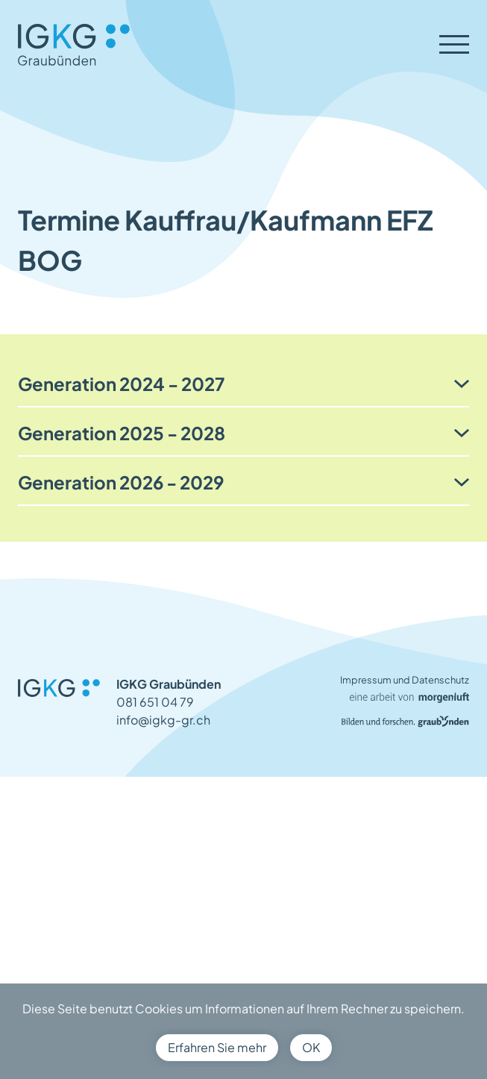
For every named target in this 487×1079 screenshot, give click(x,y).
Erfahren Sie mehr (217, 1047)
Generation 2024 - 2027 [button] (121, 383)
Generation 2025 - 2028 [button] (121, 433)
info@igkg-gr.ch (163, 720)
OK (311, 1047)
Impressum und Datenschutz (404, 680)
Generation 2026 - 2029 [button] (121, 482)
